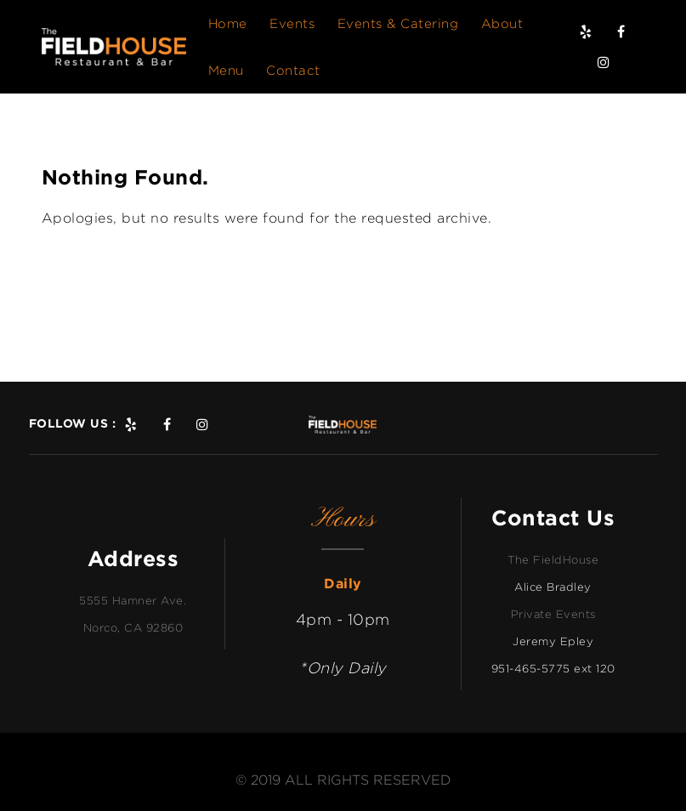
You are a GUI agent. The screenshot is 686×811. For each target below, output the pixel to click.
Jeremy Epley (553, 641)
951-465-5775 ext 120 (553, 668)
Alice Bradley (553, 587)
